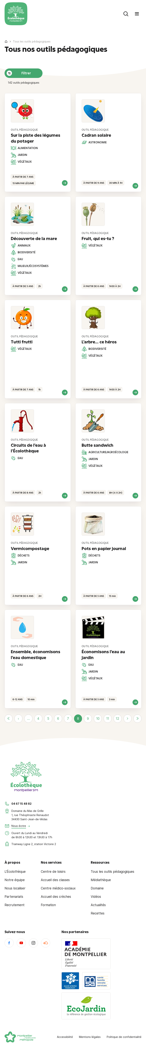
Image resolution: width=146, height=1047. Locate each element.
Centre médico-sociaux (58, 888)
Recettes (97, 913)
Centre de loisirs (53, 872)
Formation (48, 905)
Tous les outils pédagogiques (112, 872)
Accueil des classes (55, 880)
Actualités (98, 905)
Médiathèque (101, 880)
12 (117, 718)
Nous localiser (15, 888)
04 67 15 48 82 (21, 803)
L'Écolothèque (15, 872)
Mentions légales (90, 1036)
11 (107, 718)
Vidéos (96, 897)
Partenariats (14, 897)
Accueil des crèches (56, 897)
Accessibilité (65, 1036)
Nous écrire (18, 825)
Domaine (97, 888)
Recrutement (14, 905)
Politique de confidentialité (124, 1036)
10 (97, 718)
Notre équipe (15, 880)
